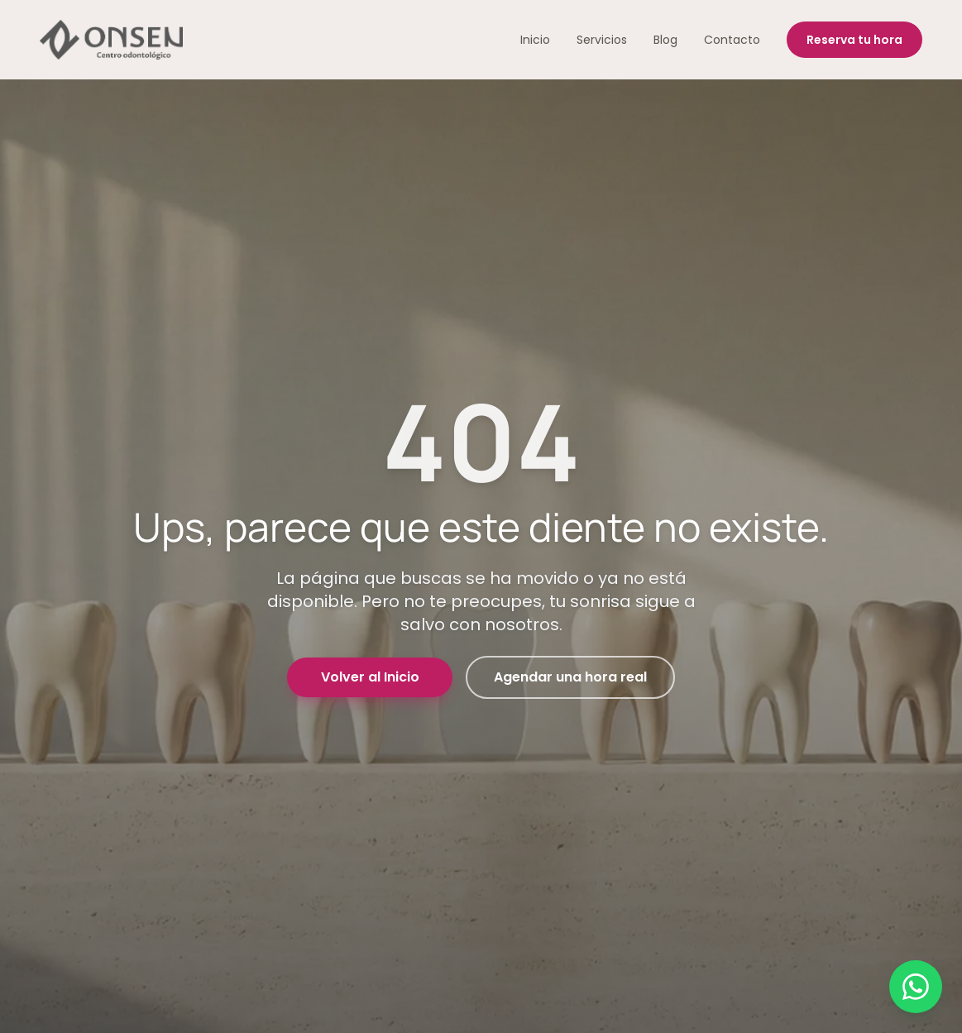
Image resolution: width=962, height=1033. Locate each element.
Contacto (732, 39)
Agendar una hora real (570, 676)
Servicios (602, 39)
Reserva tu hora (854, 39)
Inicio (535, 39)
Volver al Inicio (370, 676)
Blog (665, 39)
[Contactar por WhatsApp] (915, 986)
